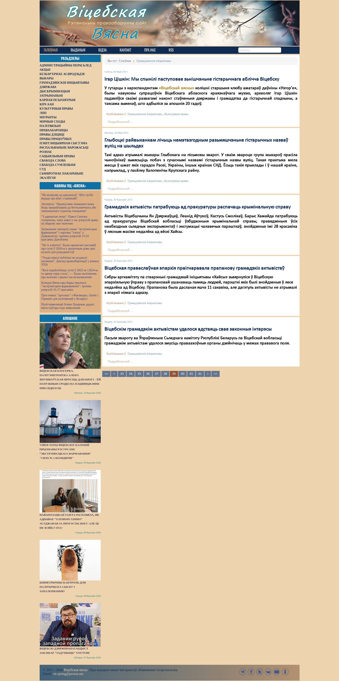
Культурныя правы (176, 114)
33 (122, 374)
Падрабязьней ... (120, 122)
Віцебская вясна (75, 670)
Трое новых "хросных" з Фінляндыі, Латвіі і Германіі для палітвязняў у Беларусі (69, 297)
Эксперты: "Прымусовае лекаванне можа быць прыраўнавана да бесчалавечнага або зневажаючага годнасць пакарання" (68, 207)
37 (156, 374)
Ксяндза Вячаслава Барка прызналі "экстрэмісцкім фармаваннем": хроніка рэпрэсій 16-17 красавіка (66, 286)
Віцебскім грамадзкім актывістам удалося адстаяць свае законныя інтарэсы (188, 329)
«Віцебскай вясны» (176, 88)
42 (200, 374)
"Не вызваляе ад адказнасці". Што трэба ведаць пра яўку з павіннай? (67, 196)
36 (148, 374)
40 (182, 374)
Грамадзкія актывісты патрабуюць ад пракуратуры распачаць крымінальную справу (197, 207)
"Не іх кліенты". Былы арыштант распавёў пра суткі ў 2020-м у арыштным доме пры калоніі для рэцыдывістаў (68, 249)
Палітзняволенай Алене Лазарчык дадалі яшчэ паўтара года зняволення (67, 306)
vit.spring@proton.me (68, 674)
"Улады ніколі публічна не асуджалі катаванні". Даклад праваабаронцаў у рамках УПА (70, 261)
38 (165, 374)
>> (215, 374)
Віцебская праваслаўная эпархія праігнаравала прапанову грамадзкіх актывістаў (194, 268)
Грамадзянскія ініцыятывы (145, 114)
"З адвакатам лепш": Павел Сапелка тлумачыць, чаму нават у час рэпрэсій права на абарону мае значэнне (69, 220)
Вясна (116, 33)
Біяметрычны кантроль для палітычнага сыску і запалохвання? (63, 587)
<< (106, 374)
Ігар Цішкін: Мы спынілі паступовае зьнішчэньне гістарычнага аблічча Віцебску (191, 79)
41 (191, 374)
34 (130, 374)
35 (139, 374)
